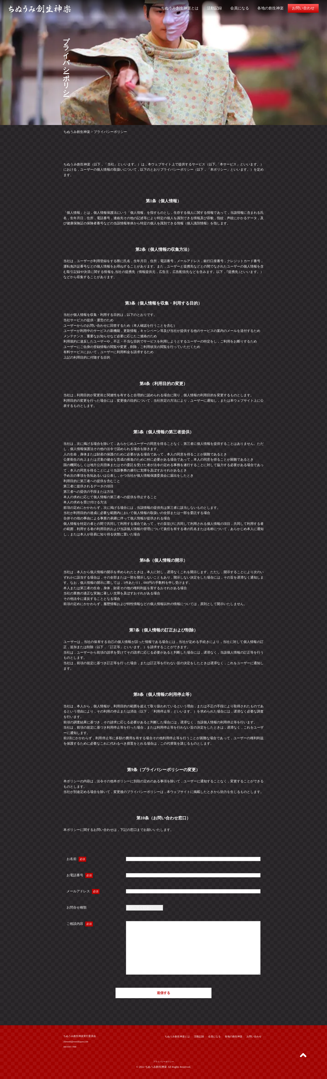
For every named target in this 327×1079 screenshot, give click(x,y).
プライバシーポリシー (163, 1061)
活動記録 (214, 8)
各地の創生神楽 (270, 8)
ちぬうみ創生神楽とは (180, 8)
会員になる (239, 8)
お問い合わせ (303, 8)
